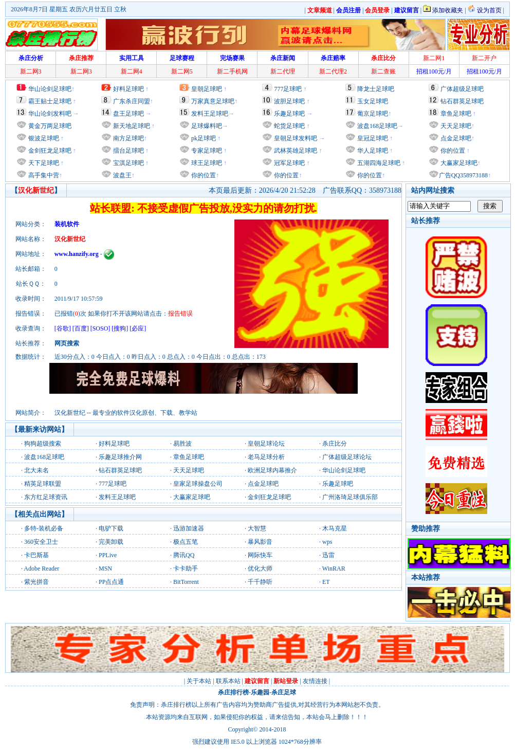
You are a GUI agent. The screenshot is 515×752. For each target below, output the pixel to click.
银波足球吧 (44, 138)
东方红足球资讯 (45, 497)
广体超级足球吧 (462, 89)
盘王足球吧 (128, 113)
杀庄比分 (334, 443)
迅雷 (328, 555)
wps (327, 541)
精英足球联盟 (42, 483)
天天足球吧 (455, 126)
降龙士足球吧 (375, 89)
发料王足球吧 (209, 113)
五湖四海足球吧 (378, 163)
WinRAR (333, 568)
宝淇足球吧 (128, 163)
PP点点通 (111, 581)
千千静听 (260, 581)
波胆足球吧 (289, 101)
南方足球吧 (128, 138)
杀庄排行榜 (233, 692)
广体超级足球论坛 (347, 457)
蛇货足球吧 (290, 126)
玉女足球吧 (372, 101)
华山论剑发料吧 (49, 113)
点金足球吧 (455, 138)
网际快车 (260, 555)
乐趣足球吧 (289, 113)
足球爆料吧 (206, 126)
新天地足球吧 (131, 126)
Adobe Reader (41, 568)
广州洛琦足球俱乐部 (350, 497)
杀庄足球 (283, 692)
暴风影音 (260, 541)
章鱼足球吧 (455, 113)
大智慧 (257, 528)
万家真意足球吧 (212, 101)
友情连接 (315, 681)
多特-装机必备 (43, 528)
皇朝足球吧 (206, 89)
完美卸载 (111, 541)
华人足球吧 (372, 150)
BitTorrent (186, 581)
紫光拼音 (36, 581)
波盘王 (122, 175)
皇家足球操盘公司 (198, 483)
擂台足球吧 (128, 150)
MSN (105, 568)
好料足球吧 (128, 89)
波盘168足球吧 (377, 126)
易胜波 (182, 443)
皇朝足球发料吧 (294, 138)
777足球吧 (288, 89)
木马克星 (334, 528)
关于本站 (199, 681)
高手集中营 (43, 175)
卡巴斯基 (36, 555)
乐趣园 (260, 692)
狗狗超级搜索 (42, 443)
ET (326, 581)
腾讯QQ (183, 555)
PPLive (108, 555)
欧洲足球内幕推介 (272, 470)
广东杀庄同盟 (131, 101)
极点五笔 (185, 541)
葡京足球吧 (372, 113)
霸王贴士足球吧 (49, 101)
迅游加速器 (188, 528)
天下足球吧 (43, 163)
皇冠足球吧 (372, 138)
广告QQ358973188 (463, 175)
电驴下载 (111, 528)
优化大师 (260, 568)
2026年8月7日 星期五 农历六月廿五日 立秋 (68, 9)
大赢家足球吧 (458, 163)
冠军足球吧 (288, 163)
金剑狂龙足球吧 (49, 150)
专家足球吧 (206, 150)
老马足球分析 (266, 457)
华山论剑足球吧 (49, 89)
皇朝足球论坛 (266, 443)
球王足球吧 (206, 163)
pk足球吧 (203, 138)
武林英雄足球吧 (294, 150)
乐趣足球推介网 (120, 457)
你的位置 (203, 175)
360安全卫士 (41, 541)
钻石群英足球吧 (462, 101)
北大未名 (36, 470)
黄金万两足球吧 (49, 126)
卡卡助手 (185, 568)
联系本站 (228, 681)
